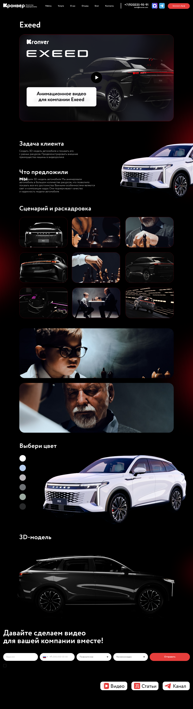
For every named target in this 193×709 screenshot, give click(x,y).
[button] (179, 6)
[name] (20, 657)
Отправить (169, 657)
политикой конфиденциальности (68, 665)
